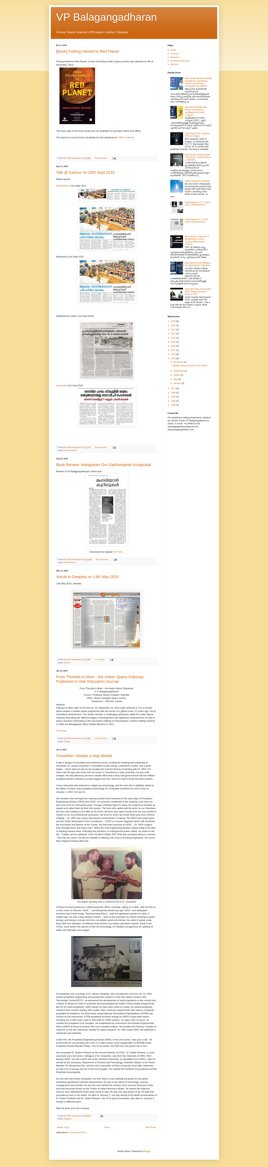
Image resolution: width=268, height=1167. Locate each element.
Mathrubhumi (63, 185)
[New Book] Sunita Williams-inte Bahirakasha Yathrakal (198, 264)
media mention (70, 450)
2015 (173, 358)
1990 (173, 401)
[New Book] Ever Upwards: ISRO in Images (197, 134)
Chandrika (61, 385)
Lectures (174, 53)
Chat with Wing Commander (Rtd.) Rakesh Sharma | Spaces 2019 (198, 291)
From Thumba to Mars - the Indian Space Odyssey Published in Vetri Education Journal (100, 679)
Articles (67, 663)
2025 (173, 321)
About (173, 50)
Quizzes (174, 64)
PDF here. (118, 552)
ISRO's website (126, 137)
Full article (61, 730)
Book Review (69, 562)
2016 (173, 354)
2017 (173, 350)
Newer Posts (63, 1127)
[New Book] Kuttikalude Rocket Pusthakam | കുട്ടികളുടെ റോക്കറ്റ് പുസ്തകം (196, 111)
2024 (173, 325)
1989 (173, 405)
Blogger (146, 1151)
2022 (173, 333)
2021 (173, 338)
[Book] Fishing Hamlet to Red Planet (87, 51)
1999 (173, 396)
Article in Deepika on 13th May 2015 (87, 577)
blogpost (68, 1119)
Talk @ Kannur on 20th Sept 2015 (85, 172)
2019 (173, 342)
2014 (173, 388)
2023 (173, 329)
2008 (173, 392)
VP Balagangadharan (106, 17)
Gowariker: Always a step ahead (84, 755)
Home (107, 1127)
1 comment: (100, 659)
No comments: (101, 158)
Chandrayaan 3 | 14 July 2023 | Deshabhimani (196, 220)
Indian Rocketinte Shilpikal (197, 181)
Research (174, 57)
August (177, 375)
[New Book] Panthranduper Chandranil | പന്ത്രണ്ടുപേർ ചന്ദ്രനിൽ (198, 157)
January (177, 383)
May (175, 379)
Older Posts (150, 1127)
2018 (173, 346)
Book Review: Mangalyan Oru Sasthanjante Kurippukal (103, 464)
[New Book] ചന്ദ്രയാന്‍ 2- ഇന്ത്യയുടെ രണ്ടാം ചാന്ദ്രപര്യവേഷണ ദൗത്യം (197, 240)
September (178, 371)
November (178, 362)
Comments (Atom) (77, 1132)
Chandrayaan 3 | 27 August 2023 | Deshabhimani (197, 203)
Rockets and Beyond (180, 61)
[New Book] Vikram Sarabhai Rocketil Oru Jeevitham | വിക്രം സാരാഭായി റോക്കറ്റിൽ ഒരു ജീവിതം (198, 82)
